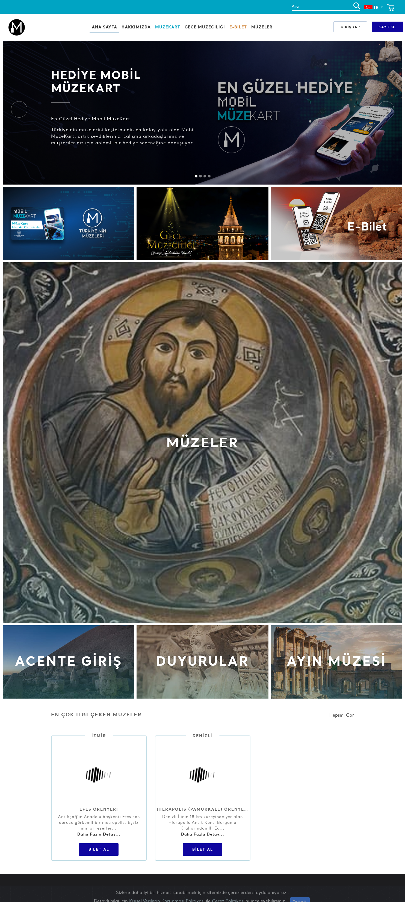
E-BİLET (238, 27)
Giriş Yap (350, 27)
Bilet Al (98, 849)
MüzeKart (167, 27)
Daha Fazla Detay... (98, 834)
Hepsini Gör (341, 715)
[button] (19, 109)
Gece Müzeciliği (205, 27)
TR (372, 7)
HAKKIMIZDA (136, 27)
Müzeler (262, 27)
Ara (295, 6)
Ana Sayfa (104, 27)
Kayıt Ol (388, 27)
